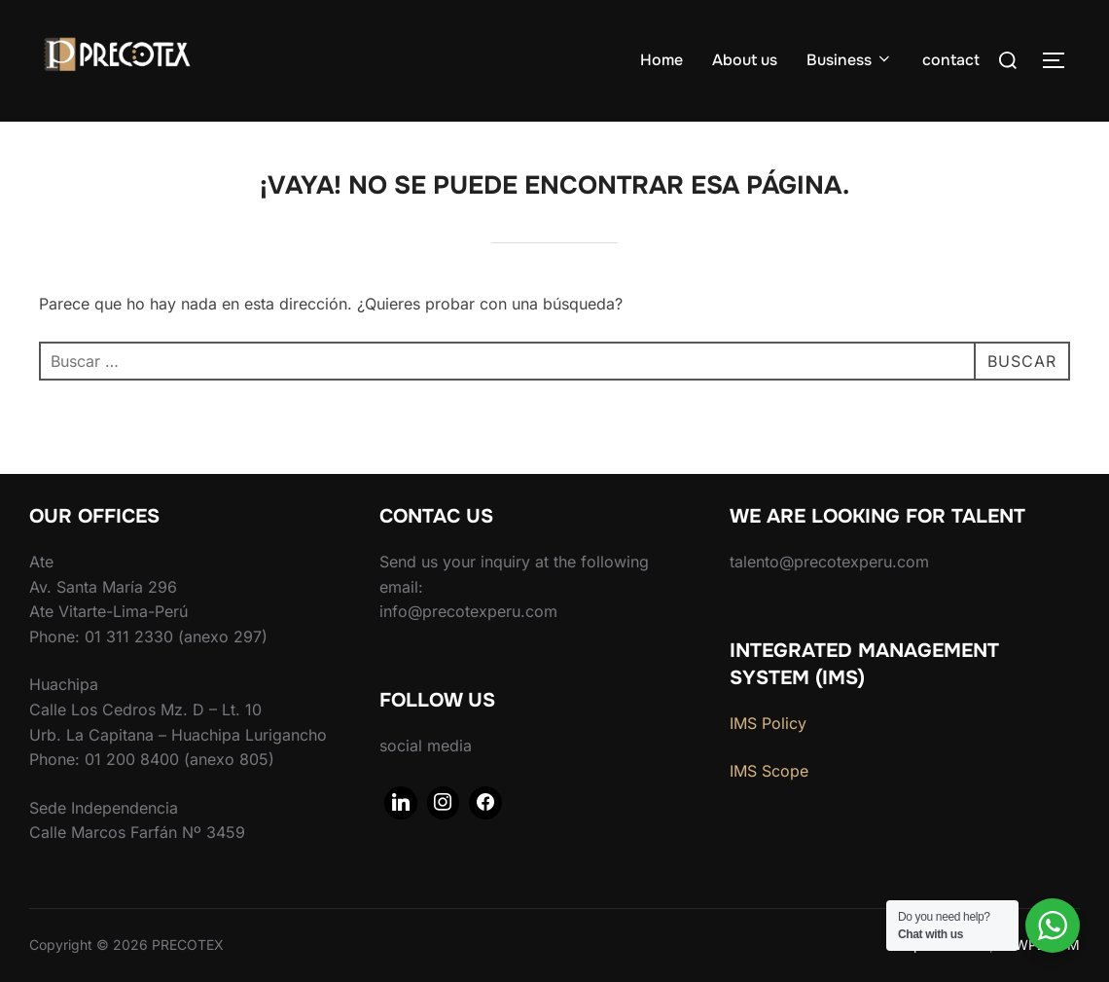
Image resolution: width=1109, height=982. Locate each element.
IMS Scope (769, 771)
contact (951, 60)
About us (744, 60)
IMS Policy (768, 723)
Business (849, 60)
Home (661, 60)
